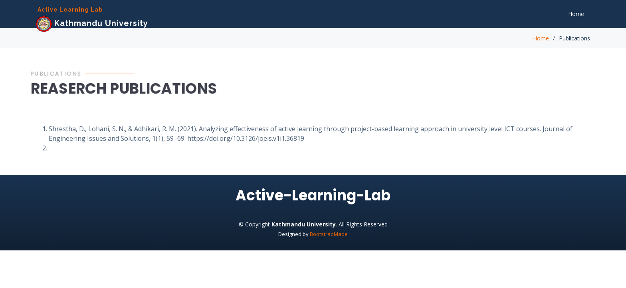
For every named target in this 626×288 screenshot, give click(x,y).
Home (576, 14)
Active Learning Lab (70, 9)
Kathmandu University (92, 23)
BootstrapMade (329, 234)
